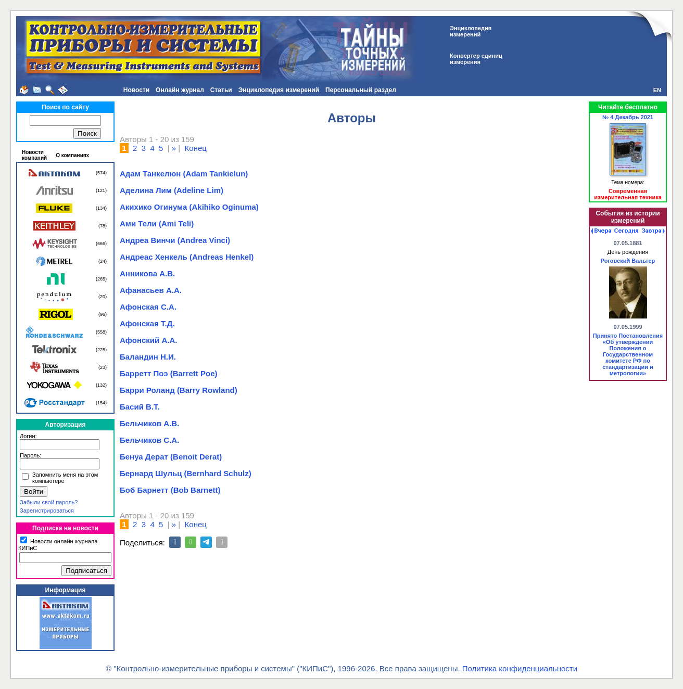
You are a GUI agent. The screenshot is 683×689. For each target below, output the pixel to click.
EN (657, 90)
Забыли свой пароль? (49, 502)
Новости (136, 90)
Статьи (221, 90)
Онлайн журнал (180, 90)
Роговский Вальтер (628, 261)
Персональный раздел (360, 90)
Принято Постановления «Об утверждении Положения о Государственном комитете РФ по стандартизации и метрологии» (628, 354)
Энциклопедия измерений (278, 90)
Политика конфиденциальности (519, 668)
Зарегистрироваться (47, 510)
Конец (196, 148)
